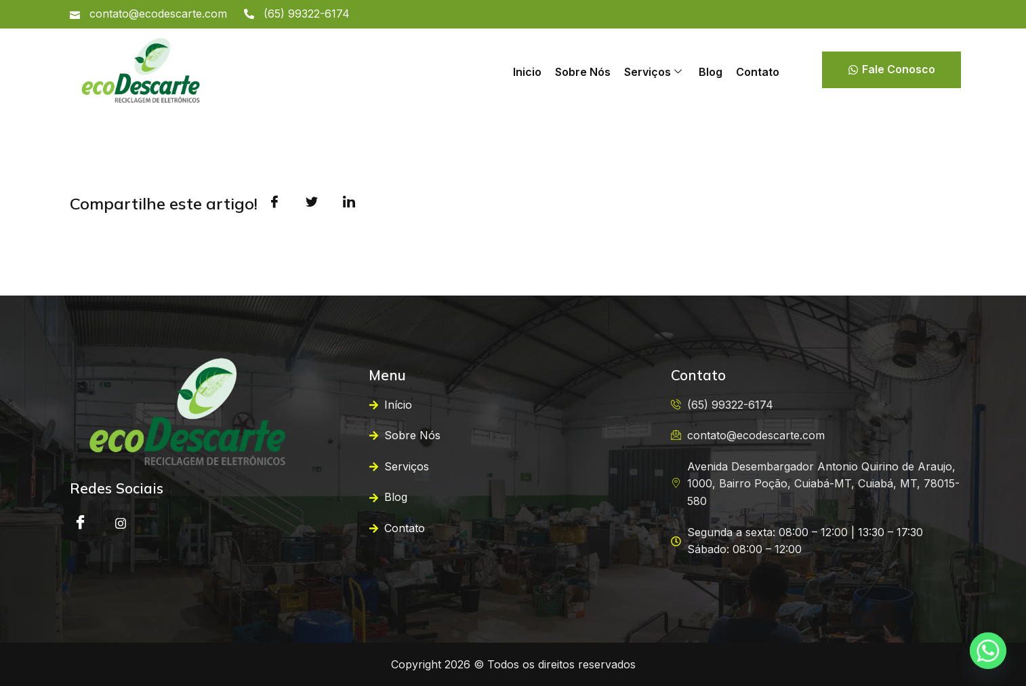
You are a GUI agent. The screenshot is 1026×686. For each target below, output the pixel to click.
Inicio (527, 72)
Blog (710, 72)
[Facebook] (80, 523)
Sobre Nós (583, 72)
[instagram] (120, 523)
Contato (757, 72)
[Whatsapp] (988, 650)
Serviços (653, 72)
